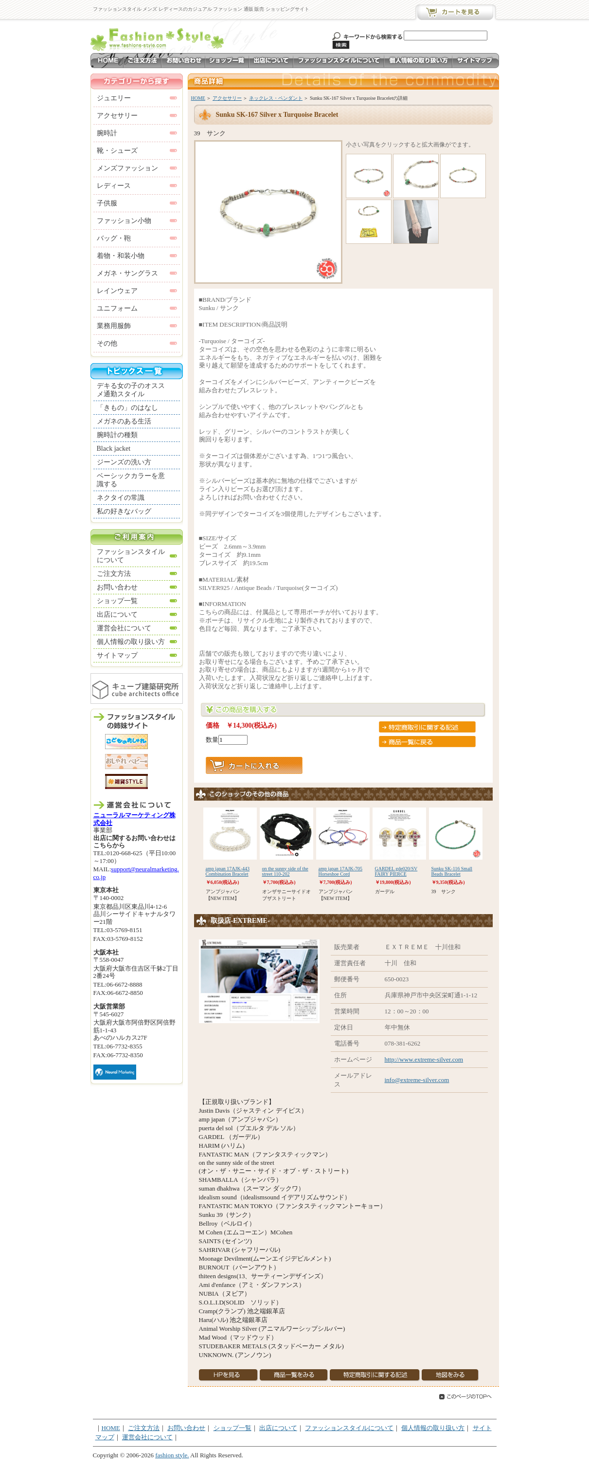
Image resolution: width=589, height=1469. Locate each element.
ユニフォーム (117, 308)
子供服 (107, 203)
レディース (114, 185)
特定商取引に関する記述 (427, 727)
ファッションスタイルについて (338, 60)
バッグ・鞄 (114, 238)
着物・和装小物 (120, 255)
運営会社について (124, 628)
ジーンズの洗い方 (124, 462)
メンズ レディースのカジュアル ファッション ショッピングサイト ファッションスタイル (158, 38)
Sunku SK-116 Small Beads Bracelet (452, 871)
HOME (107, 60)
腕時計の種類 (117, 435)
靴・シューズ (117, 150)
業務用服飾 (114, 326)
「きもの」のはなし (127, 407)
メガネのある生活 (124, 421)
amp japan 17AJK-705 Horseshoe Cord (341, 871)
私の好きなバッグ (124, 511)
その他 (107, 343)
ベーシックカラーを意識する (131, 480)
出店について (271, 60)
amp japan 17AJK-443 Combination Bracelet (228, 871)
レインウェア (117, 290)
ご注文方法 (142, 60)
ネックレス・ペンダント (276, 98)
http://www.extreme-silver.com (424, 1059)
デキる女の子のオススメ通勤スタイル (131, 390)
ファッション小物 (124, 220)
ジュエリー (114, 98)
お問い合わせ (183, 60)
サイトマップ (475, 60)
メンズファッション (127, 168)
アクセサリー (227, 98)
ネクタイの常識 (120, 497)
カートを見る (455, 12)
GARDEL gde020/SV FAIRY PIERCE (396, 871)
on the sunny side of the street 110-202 (285, 871)
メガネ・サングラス (127, 273)
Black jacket (114, 448)
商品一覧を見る (294, 1375)
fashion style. (172, 1455)
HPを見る (228, 1375)
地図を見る (450, 1375)
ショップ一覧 (227, 60)
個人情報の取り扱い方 (418, 60)
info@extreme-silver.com (417, 1079)
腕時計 (107, 133)
